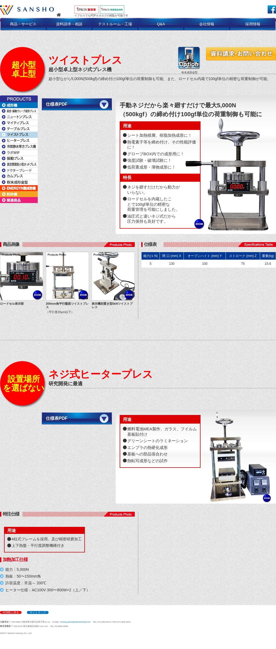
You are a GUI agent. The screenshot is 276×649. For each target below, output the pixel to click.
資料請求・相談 (69, 24)
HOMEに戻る (11, 612)
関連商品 (19, 200)
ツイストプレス (19, 135)
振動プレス (19, 159)
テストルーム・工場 (115, 24)
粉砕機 (19, 194)
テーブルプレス (19, 129)
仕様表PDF (56, 104)
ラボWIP (19, 153)
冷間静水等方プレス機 (19, 147)
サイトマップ (38, 612)
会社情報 (206, 24)
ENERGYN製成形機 (19, 188)
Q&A (161, 24)
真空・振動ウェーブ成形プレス (19, 111)
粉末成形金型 (19, 182)
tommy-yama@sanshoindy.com (75, 622)
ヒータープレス (19, 141)
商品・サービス (23, 24)
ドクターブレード (19, 170)
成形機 (19, 105)
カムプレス (19, 176)
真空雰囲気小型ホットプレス (19, 164)
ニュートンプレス (19, 117)
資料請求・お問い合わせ (241, 53)
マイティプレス (19, 123)
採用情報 (252, 24)
